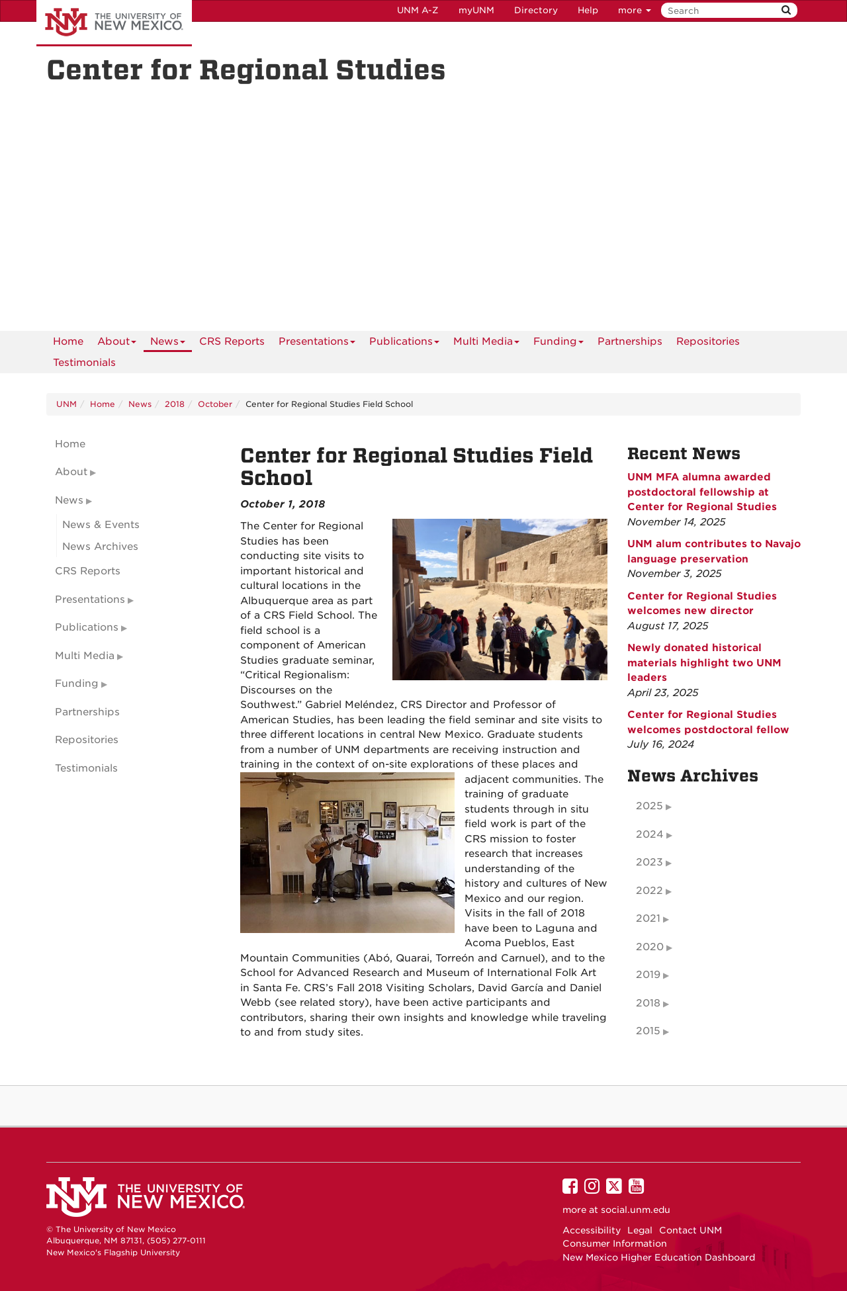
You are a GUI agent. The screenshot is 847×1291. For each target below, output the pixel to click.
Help (588, 10)
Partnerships (630, 341)
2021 (648, 918)
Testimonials (84, 363)
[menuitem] (68, 341)
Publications (404, 343)
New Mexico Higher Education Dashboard (658, 1257)
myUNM (476, 10)
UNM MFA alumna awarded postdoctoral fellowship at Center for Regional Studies (702, 492)
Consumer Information (614, 1243)
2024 (650, 834)
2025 (649, 806)
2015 (648, 1031)
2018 (175, 404)
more (634, 10)
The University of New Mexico (114, 23)
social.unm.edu (635, 1209)
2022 (649, 891)
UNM (66, 404)
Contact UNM (690, 1230)
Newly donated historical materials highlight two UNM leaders (704, 663)
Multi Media (486, 343)
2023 (649, 862)
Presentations (317, 343)
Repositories (708, 341)
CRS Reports (232, 341)
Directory (536, 10)
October (215, 404)
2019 (648, 975)
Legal (639, 1230)
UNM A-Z (418, 10)
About (116, 343)
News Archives (100, 547)
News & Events (101, 525)
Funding (558, 343)
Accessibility (591, 1230)
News (167, 343)
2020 (650, 947)
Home (68, 341)
